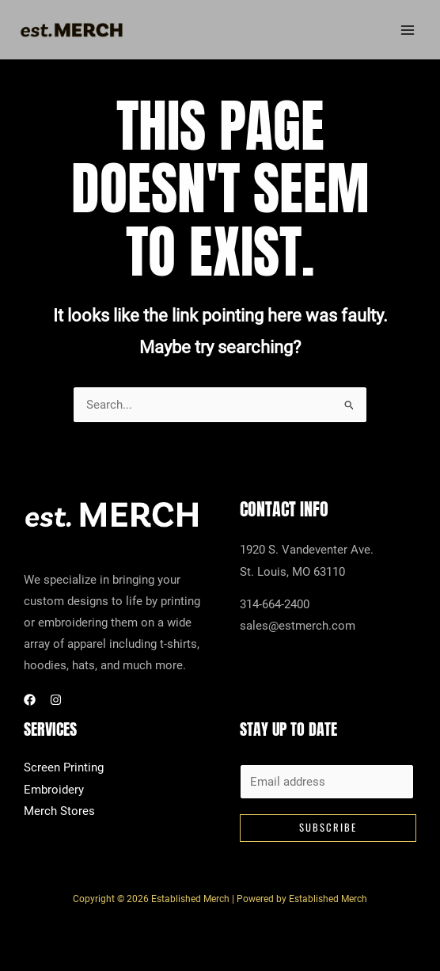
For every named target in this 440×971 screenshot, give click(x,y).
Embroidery (54, 790)
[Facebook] (30, 700)
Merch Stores (59, 812)
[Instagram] (56, 700)
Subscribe (328, 828)
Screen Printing (64, 769)
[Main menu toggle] (407, 31)
